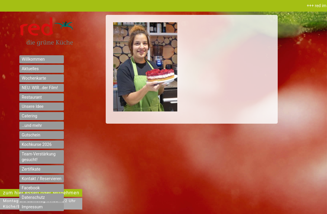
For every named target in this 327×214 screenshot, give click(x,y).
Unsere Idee (33, 106)
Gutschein (31, 135)
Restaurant (32, 97)
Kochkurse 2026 (37, 144)
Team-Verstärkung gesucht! (39, 157)
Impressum (32, 206)
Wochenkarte (34, 78)
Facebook (31, 187)
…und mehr (32, 125)
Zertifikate (31, 169)
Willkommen (33, 59)
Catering (29, 116)
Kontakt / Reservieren (41, 178)
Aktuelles (30, 68)
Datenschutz (33, 197)
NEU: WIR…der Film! (40, 87)
